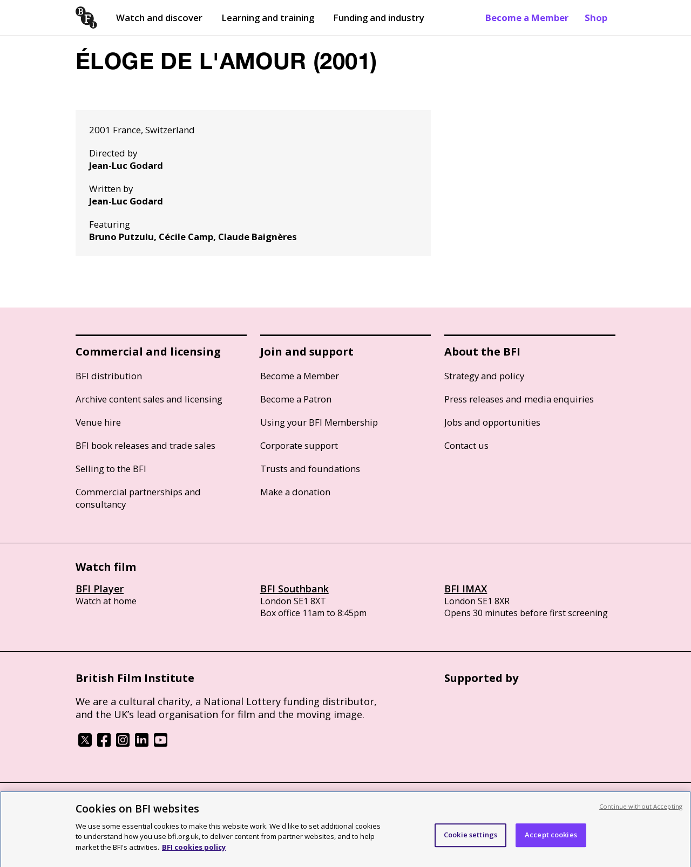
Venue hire (98, 422)
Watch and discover (159, 17)
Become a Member (526, 17)
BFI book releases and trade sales (145, 445)
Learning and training (267, 17)
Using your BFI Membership (319, 422)
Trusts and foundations (310, 468)
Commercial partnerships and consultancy (138, 498)
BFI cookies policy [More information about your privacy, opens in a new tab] (194, 851)
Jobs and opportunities (492, 422)
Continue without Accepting (640, 810)
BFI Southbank (294, 588)
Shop (596, 17)
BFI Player (100, 588)
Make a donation (295, 492)
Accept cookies (551, 838)
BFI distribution (109, 376)
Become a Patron (295, 399)
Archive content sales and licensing (149, 399)
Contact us (466, 445)
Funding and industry (378, 17)
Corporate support (299, 445)
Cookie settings (470, 838)
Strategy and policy (484, 376)
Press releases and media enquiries (519, 399)
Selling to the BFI (111, 468)
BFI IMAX (465, 588)
